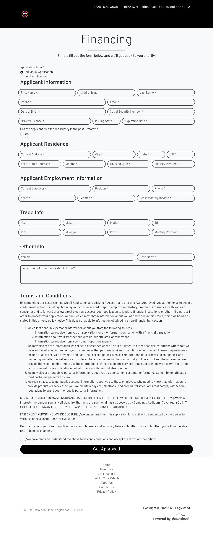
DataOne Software (79, 531)
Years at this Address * (36, 164)
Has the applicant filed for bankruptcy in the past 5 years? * (59, 129)
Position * (101, 189)
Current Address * (33, 155)
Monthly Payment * (167, 164)
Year (24, 223)
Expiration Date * (136, 121)
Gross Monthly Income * (155, 198)
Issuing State (103, 121)
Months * (72, 164)
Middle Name (88, 93)
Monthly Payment (166, 232)
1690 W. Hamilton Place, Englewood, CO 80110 (53, 510)
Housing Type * (120, 164)
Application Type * (32, 67)
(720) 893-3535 (106, 7)
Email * (115, 102)
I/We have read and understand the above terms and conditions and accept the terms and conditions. (91, 439)
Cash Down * (148, 257)
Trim (157, 223)
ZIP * (172, 155)
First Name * (29, 93)
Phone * (26, 102)
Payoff (114, 232)
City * (99, 155)
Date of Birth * (30, 112)
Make (69, 223)
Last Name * (148, 93)
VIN (23, 232)
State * (144, 155)
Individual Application (39, 72)
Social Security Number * (126, 112)
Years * (25, 198)
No (26, 138)
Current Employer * (34, 189)
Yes (27, 134)
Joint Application (36, 77)
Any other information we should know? (49, 268)
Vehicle (25, 257)
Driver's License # (33, 121)
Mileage (71, 232)
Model (114, 223)
